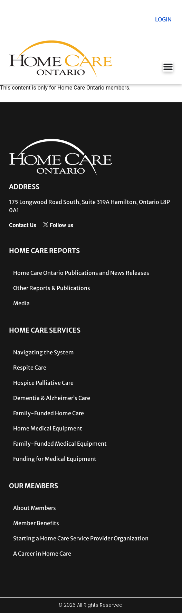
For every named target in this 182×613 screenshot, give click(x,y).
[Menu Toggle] (168, 67)
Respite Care (29, 367)
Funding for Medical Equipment (54, 458)
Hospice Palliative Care (43, 382)
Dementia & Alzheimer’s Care (51, 397)
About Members (34, 507)
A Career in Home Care (42, 553)
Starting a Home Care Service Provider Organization (81, 538)
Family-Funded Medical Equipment (60, 443)
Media (21, 303)
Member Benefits (36, 523)
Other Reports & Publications (51, 288)
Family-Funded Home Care (48, 413)
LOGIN (163, 19)
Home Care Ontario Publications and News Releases (81, 272)
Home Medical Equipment (47, 428)
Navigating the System (43, 352)
